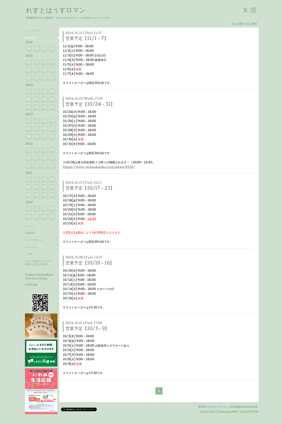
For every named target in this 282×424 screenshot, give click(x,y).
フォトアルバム (34, 240)
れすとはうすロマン (56, 11)
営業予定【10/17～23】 (90, 188)
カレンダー (31, 247)
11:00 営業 (31, 285)
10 (44, 62)
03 (36, 48)
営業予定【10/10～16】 (89, 263)
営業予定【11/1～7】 (86, 38)
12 (28, 62)
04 (29, 48)
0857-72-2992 (247, 24)
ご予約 (29, 254)
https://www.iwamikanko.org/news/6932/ (99, 167)
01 (52, 48)
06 (44, 70)
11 (36, 62)
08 (29, 70)
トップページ (32, 30)
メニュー (30, 226)
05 (52, 70)
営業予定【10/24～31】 (90, 104)
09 (52, 62)
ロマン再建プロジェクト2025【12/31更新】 (39, 263)
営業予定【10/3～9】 (87, 329)
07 (36, 70)
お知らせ (30, 37)
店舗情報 (30, 233)
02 (44, 48)
